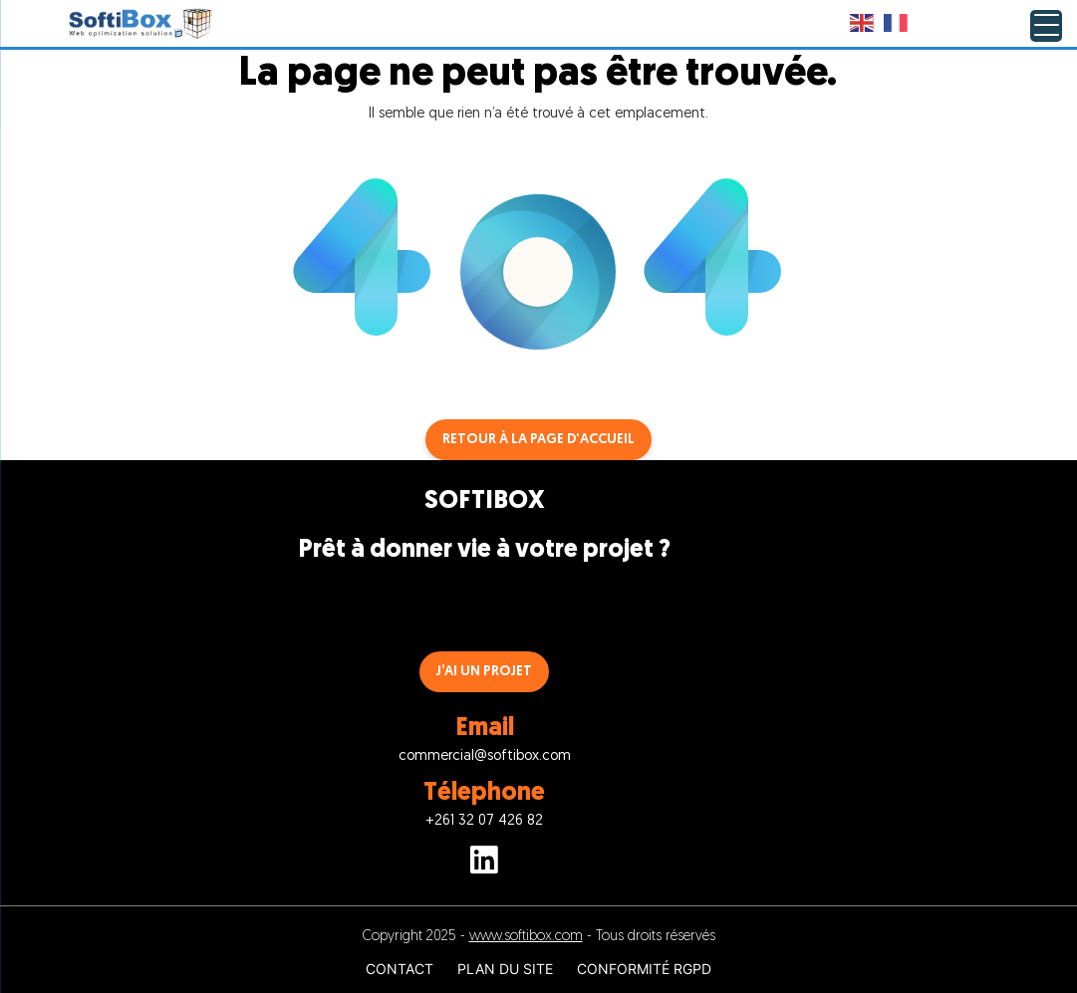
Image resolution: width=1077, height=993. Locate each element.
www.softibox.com (526, 936)
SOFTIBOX (484, 501)
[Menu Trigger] (1046, 26)
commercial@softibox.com (485, 756)
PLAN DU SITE (505, 968)
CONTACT (399, 968)
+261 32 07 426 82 (484, 821)
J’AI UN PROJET (484, 671)
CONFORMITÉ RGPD (644, 968)
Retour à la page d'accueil (538, 439)
